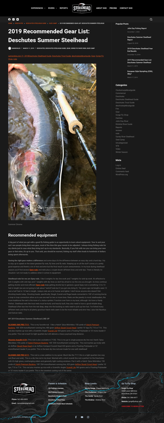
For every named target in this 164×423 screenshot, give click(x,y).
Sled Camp (91, 48)
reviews (119, 130)
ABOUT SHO (101, 8)
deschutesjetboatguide (81, 56)
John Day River (122, 121)
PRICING (113, 8)
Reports (119, 127)
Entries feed (120, 168)
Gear (68, 48)
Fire (117, 109)
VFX (117, 146)
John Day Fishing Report (137, 28)
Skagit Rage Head (24, 346)
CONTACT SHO (126, 8)
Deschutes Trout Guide (61, 56)
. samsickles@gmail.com (23, 403)
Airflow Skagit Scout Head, (65, 328)
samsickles (12, 56)
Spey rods (33, 270)
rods (84, 48)
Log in (118, 165)
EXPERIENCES (38, 8)
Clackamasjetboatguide (125, 90)
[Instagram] (13, 19)
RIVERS (53, 8)
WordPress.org (122, 174)
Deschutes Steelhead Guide (56, 48)
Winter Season (122, 152)
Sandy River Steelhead (125, 137)
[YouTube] (17, 19)
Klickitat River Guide (124, 124)
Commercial (121, 93)
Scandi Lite (52, 331)
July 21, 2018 (23, 56)
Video (118, 149)
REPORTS (64, 8)
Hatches (119, 118)
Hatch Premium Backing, (37, 343)
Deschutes (41, 48)
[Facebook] (9, 19)
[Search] (151, 19)
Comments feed (122, 171)
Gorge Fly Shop (76, 48)
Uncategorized (122, 143)
